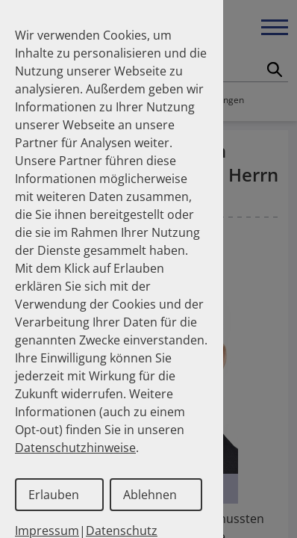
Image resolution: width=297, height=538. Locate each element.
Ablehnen (150, 494)
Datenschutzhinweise (75, 447)
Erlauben (53, 494)
